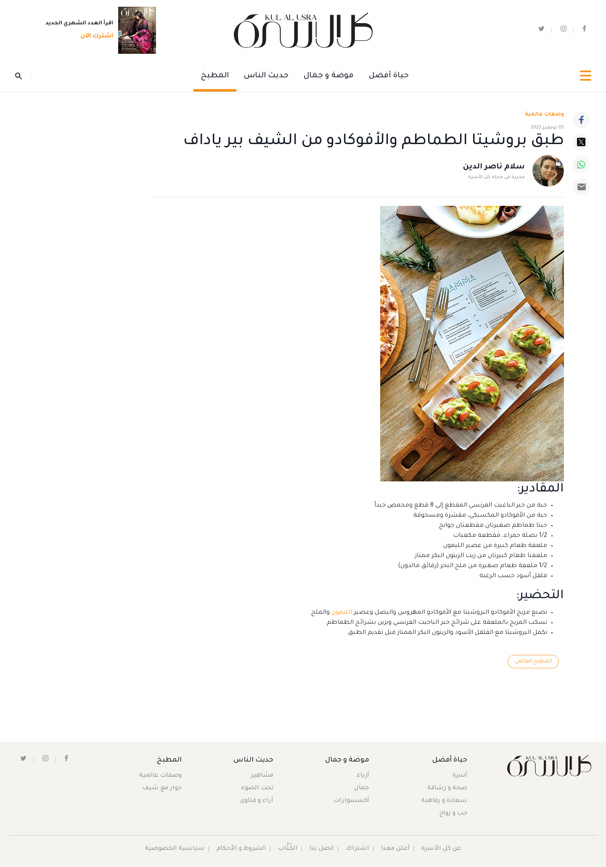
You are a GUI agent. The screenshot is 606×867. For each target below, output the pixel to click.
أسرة (460, 775)
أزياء (363, 775)
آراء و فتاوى (256, 801)
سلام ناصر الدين (494, 167)
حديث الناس (266, 76)
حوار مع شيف (162, 788)
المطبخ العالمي (533, 661)
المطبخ (215, 76)
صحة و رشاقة (447, 788)
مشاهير (262, 775)
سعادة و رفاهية (444, 801)
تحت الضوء (257, 788)
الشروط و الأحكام (241, 849)
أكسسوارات (351, 801)
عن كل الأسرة (441, 849)
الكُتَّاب (288, 849)
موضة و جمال (329, 76)
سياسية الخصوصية (175, 849)
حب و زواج (453, 813)
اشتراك (357, 849)
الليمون (341, 613)
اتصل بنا (322, 849)
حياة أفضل (389, 76)
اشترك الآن (94, 36)
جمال (361, 788)
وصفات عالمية (544, 115)
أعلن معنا (395, 849)
